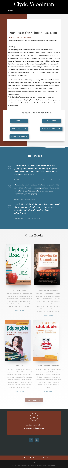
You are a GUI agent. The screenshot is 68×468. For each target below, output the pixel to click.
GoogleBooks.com (20, 136)
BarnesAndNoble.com (53, 129)
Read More (19, 310)
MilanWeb (52, 465)
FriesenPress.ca (20, 129)
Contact (45, 458)
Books (26, 458)
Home (20, 458)
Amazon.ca (20, 121)
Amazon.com (53, 121)
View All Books (34, 400)
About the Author (35, 458)
